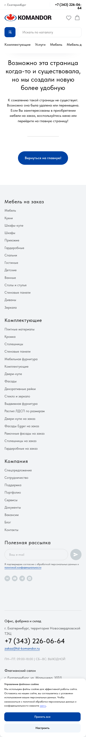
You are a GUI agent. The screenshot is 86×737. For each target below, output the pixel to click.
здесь (43, 705)
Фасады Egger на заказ (21, 426)
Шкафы (9, 233)
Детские (10, 270)
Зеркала (10, 308)
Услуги (40, 44)
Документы (12, 507)
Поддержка (12, 485)
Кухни (8, 218)
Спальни (10, 255)
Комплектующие (17, 44)
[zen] (29, 578)
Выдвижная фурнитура (20, 404)
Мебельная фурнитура (20, 359)
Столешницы (13, 344)
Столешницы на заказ (20, 441)
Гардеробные (14, 248)
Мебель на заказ (24, 201)
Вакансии (11, 515)
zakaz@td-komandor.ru (22, 648)
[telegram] (22, 578)
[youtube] (15, 578)
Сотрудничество (16, 478)
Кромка (9, 337)
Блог (7, 522)
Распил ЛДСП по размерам (24, 411)
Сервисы (11, 500)
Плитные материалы (19, 329)
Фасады (10, 381)
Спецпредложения (18, 470)
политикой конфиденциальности (22, 567)
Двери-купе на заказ (19, 419)
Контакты (11, 530)
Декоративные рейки (20, 389)
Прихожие (11, 240)
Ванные (10, 278)
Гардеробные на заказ (20, 449)
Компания (16, 461)
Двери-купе (13, 374)
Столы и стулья (15, 285)
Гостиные (11, 263)
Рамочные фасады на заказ (24, 433)
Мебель (56, 44)
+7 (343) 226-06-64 (68, 6)
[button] (68, 17)
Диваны (10, 300)
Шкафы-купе (13, 225)
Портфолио (12, 492)
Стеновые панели (17, 292)
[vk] (7, 578)
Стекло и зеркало (17, 396)
